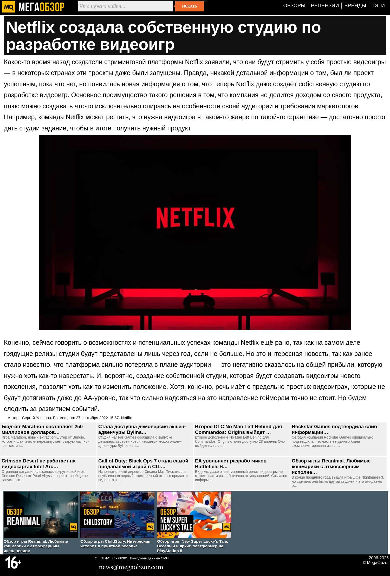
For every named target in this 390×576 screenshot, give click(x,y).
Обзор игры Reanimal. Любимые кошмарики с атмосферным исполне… (331, 466)
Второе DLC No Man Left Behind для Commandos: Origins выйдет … (238, 429)
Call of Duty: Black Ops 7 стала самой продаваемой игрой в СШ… (143, 463)
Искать (189, 6)
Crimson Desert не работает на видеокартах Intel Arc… (38, 463)
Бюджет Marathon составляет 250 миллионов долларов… (42, 429)
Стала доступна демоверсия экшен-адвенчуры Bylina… (142, 429)
